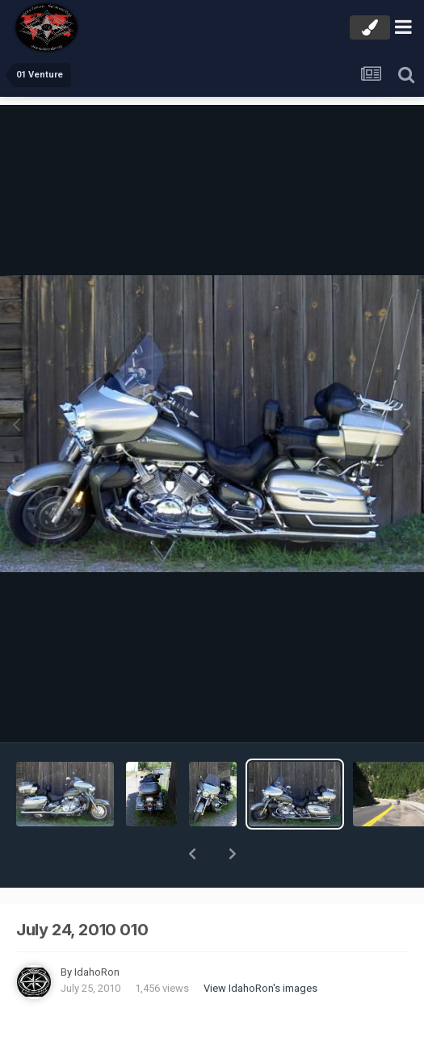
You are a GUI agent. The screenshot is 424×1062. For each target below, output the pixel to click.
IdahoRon (97, 930)
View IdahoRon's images (260, 946)
